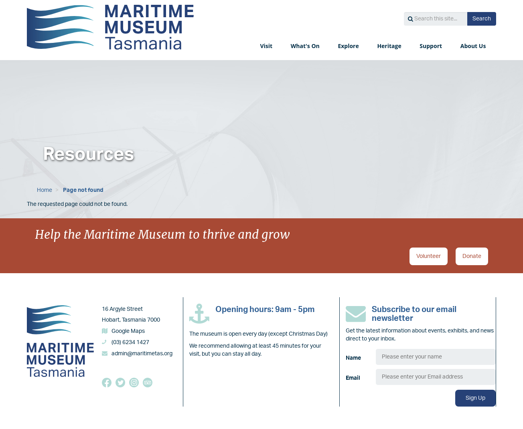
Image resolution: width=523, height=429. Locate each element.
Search (481, 19)
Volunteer (428, 256)
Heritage (390, 46)
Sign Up (475, 398)
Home (44, 190)
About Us (473, 46)
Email (353, 378)
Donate (471, 256)
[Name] (436, 357)
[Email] (436, 377)
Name (353, 358)
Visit (267, 46)
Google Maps (128, 331)
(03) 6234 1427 (130, 342)
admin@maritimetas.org (141, 353)
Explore (349, 46)
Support (431, 46)
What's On (306, 46)
